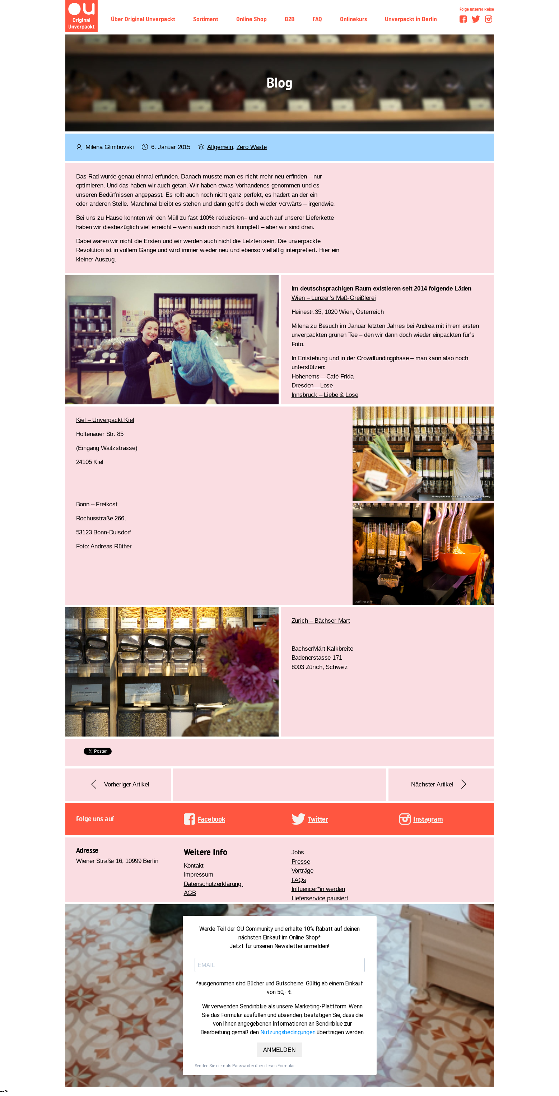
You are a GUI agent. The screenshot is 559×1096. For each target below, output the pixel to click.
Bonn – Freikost (96, 504)
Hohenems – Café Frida (323, 376)
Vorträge (303, 870)
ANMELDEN (279, 1049)
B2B (290, 19)
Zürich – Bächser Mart (321, 620)
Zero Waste (252, 147)
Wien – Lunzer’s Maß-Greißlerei (334, 297)
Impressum (198, 874)
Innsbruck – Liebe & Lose (325, 394)
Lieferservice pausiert (320, 898)
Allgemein (220, 147)
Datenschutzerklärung (213, 884)
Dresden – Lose (312, 385)
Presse (301, 861)
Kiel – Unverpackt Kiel (105, 420)
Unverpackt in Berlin (411, 19)
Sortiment (205, 19)
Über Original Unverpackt (143, 19)
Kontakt (194, 865)
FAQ (317, 19)
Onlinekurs (353, 19)
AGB (190, 893)
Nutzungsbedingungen (288, 1032)
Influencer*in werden (318, 889)
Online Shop (251, 19)
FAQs (299, 880)
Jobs (298, 852)
